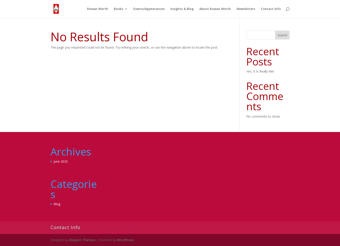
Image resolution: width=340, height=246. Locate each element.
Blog (57, 204)
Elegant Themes (82, 240)
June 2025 (61, 161)
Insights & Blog (182, 9)
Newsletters (246, 9)
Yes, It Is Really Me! (260, 71)
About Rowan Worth (215, 9)
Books (118, 9)
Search (282, 35)
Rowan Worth (97, 9)
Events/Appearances (149, 9)
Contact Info (271, 9)
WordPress (125, 240)
